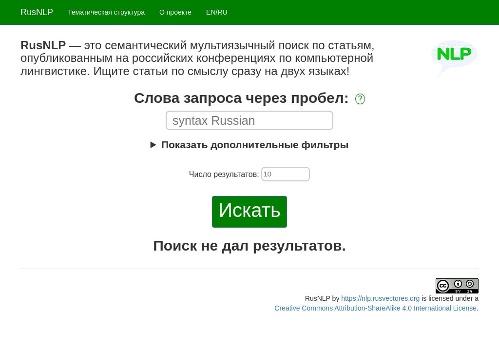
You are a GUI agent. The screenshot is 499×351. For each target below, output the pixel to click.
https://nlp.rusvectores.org (380, 298)
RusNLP (36, 12)
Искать (249, 210)
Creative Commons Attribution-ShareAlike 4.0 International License (375, 308)
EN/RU (217, 12)
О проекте (175, 12)
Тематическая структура (106, 12)
